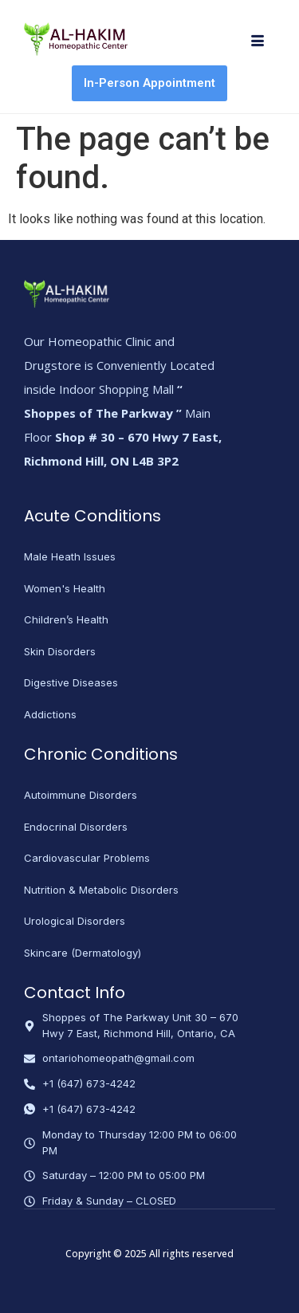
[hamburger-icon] (257, 42)
